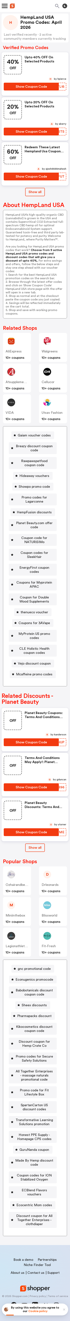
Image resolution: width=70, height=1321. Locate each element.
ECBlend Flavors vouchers (34, 1192)
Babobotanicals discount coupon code (34, 992)
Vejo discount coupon (34, 663)
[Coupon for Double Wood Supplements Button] (33, 599)
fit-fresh (49, 946)
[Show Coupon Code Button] (31, 86)
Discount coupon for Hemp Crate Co (34, 1043)
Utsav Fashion (52, 412)
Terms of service (58, 1296)
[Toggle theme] (64, 6)
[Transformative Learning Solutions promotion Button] (33, 1122)
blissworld (49, 915)
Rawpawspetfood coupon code (34, 463)
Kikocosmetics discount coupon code (34, 1028)
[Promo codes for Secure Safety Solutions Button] (33, 1058)
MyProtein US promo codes (34, 636)
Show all (35, 847)
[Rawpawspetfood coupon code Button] (33, 463)
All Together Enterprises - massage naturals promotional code (34, 1075)
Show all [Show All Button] (35, 192)
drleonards (50, 884)
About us (17, 1272)
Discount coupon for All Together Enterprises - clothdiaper (34, 1220)
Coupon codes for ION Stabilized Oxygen (34, 1177)
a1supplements (17, 382)
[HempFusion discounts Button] (32, 512)
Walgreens (50, 351)
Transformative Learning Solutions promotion (34, 1122)
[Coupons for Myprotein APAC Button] (33, 584)
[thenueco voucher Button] (33, 612)
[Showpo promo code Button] (32, 486)
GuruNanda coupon (34, 1149)
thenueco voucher (34, 612)
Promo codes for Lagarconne (34, 499)
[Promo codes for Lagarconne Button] (33, 499)
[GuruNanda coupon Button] (32, 1150)
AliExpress (14, 351)
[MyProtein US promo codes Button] (33, 636)
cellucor (48, 382)
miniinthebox (15, 915)
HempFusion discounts (34, 512)
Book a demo (23, 1259)
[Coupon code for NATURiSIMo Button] (33, 540)
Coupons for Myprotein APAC (34, 584)
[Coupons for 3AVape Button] (32, 623)
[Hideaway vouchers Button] (33, 476)
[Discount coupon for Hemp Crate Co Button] (33, 1044)
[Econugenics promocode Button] (33, 979)
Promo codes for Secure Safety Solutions (34, 1058)
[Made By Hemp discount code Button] (33, 1162)
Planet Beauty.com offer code (34, 525)
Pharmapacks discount (34, 1016)
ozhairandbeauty (19, 884)
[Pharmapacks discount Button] (33, 1016)
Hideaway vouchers (34, 475)
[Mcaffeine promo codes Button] (33, 674)
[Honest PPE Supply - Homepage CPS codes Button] (33, 1137)
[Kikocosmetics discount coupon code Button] (33, 1029)
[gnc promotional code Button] (32, 969)
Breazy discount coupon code (34, 448)
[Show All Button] (35, 848)
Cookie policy (38, 1311)
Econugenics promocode (34, 979)
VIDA (10, 412)
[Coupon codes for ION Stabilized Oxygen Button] (33, 1177)
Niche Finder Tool (37, 1265)
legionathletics (17, 946)
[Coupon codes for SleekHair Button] (33, 555)
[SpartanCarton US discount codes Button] (33, 1107)
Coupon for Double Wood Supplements (34, 599)
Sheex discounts (34, 1005)
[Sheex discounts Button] (32, 1005)
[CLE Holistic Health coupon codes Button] (33, 651)
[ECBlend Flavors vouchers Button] (33, 1192)
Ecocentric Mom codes (34, 1205)
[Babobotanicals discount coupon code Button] (33, 992)
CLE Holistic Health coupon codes (34, 650)
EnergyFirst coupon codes (34, 569)
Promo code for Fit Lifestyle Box (34, 1092)
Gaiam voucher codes (34, 435)
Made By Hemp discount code (34, 1162)
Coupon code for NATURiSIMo (34, 540)
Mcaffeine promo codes (34, 674)
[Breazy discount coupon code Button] (33, 448)
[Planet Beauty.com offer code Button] (33, 525)
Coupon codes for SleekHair (34, 554)
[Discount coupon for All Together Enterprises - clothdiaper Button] (33, 1220)
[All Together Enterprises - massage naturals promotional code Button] (33, 1075)
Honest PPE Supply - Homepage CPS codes (34, 1137)
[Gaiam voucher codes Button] (32, 435)
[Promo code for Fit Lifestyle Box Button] (33, 1092)
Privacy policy (37, 1296)
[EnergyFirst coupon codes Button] (33, 570)
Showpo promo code (34, 486)
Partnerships (47, 1259)
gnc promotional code (34, 968)
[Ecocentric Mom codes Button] (32, 1205)
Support (53, 1272)
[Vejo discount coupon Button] (33, 663)
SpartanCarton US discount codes (34, 1107)
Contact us (35, 1272)
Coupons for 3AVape (34, 623)
